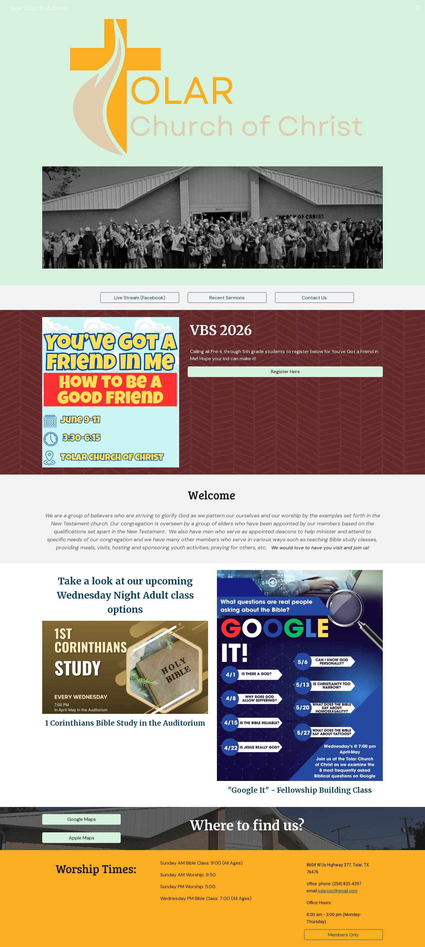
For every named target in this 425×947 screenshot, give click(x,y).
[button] (418, 8)
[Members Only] (343, 935)
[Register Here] (285, 371)
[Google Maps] (81, 819)
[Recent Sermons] (227, 298)
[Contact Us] (314, 298)
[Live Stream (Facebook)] (140, 298)
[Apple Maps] (81, 838)
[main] (285, 330)
